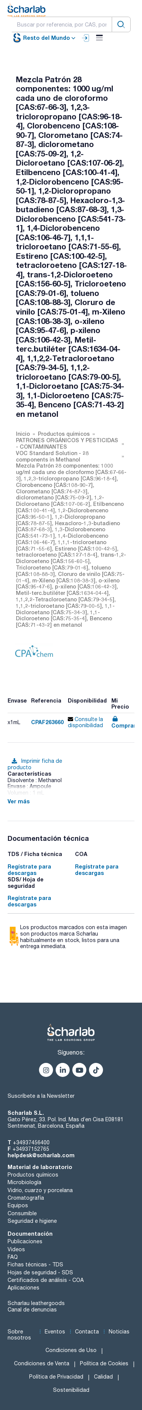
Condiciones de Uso (71, 1350)
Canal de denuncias (32, 1310)
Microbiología (24, 1182)
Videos (16, 1249)
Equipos (18, 1205)
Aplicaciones (23, 1288)
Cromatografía (26, 1198)
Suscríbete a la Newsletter (41, 1096)
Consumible (22, 1213)
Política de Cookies (104, 1363)
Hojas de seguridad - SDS (40, 1272)
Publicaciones (25, 1241)
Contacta (87, 1332)
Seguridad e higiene (32, 1221)
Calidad (103, 1377)
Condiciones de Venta (41, 1363)
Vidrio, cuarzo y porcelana (40, 1190)
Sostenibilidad (71, 1390)
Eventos (55, 1332)
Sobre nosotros (19, 1335)
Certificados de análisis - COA (46, 1280)
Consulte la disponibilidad (85, 722)
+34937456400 (31, 1142)
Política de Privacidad (56, 1377)
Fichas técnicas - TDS (35, 1264)
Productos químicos (33, 1175)
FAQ (13, 1257)
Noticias (119, 1332)
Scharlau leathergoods (36, 1303)
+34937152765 (30, 1149)
